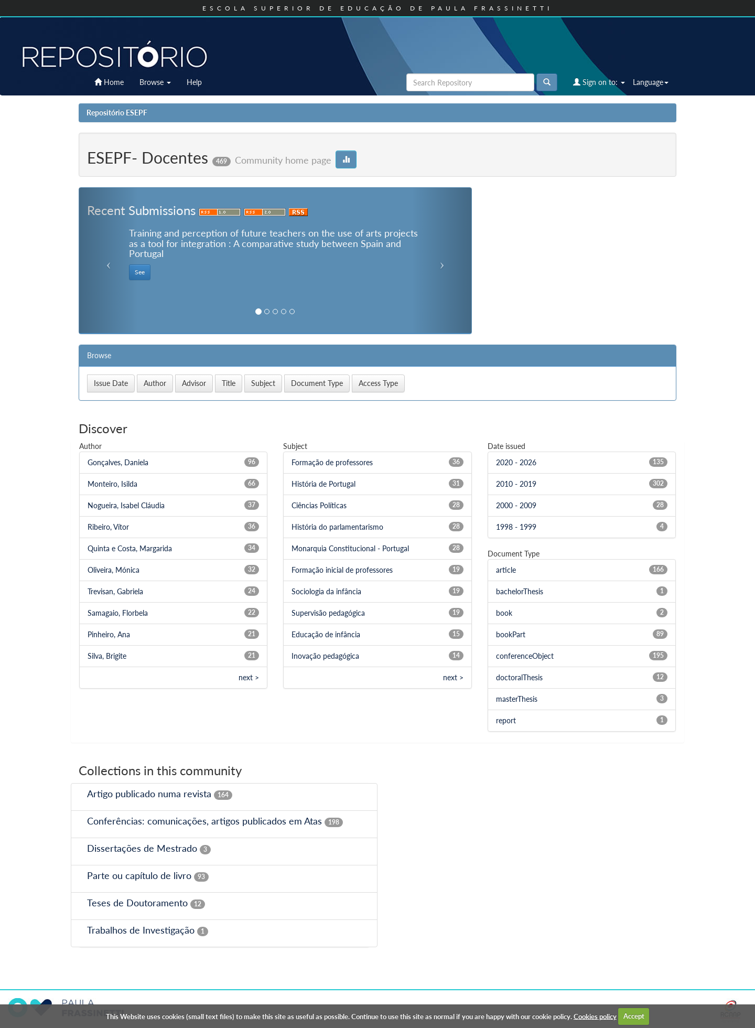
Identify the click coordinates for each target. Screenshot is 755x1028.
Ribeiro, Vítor (108, 526)
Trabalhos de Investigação (141, 930)
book (504, 612)
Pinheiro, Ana (109, 634)
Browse (155, 82)
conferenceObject (525, 655)
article (506, 569)
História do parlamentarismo (337, 526)
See (140, 272)
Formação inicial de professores (342, 569)
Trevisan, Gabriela (115, 591)
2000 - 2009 (516, 505)
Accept (633, 1016)
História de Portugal (323, 483)
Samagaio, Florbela (118, 612)
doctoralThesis (519, 677)
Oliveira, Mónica (113, 569)
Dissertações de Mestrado (142, 848)
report (506, 720)
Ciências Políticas (319, 505)
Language (650, 82)
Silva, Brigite (107, 655)
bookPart (510, 634)
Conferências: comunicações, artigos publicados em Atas (204, 821)
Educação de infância (326, 634)
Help (194, 82)
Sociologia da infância (326, 591)
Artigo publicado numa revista (149, 793)
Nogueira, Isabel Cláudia (126, 505)
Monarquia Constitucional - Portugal (350, 548)
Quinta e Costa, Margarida (130, 548)
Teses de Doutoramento (137, 902)
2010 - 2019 (516, 483)
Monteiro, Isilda (112, 483)
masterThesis (516, 698)
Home (109, 82)
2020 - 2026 (516, 462)
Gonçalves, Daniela (118, 462)
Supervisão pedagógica (328, 612)
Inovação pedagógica (325, 655)
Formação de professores (332, 462)
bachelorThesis (519, 591)
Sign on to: (599, 82)
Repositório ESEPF (117, 112)
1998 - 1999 (516, 526)
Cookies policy (595, 1016)
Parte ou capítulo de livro (139, 875)
